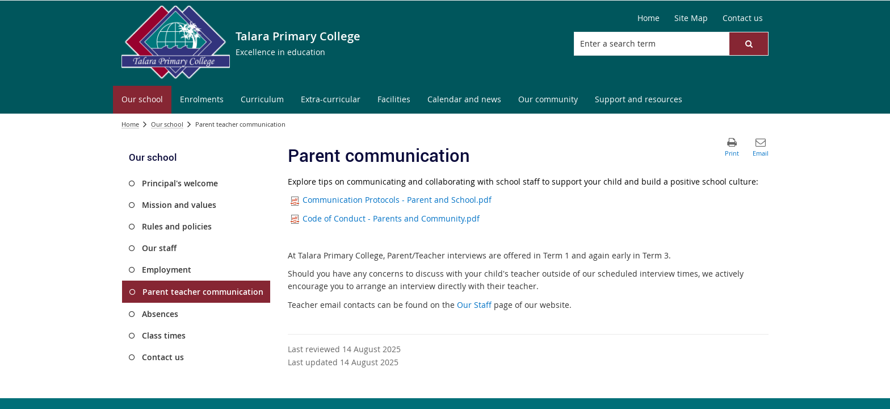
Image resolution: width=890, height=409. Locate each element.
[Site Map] (691, 18)
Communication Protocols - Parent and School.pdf (391, 199)
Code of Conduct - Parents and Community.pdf (385, 218)
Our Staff (475, 304)
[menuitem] (142, 100)
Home (130, 124)
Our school (167, 124)
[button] (748, 43)
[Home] (648, 18)
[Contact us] (743, 18)
